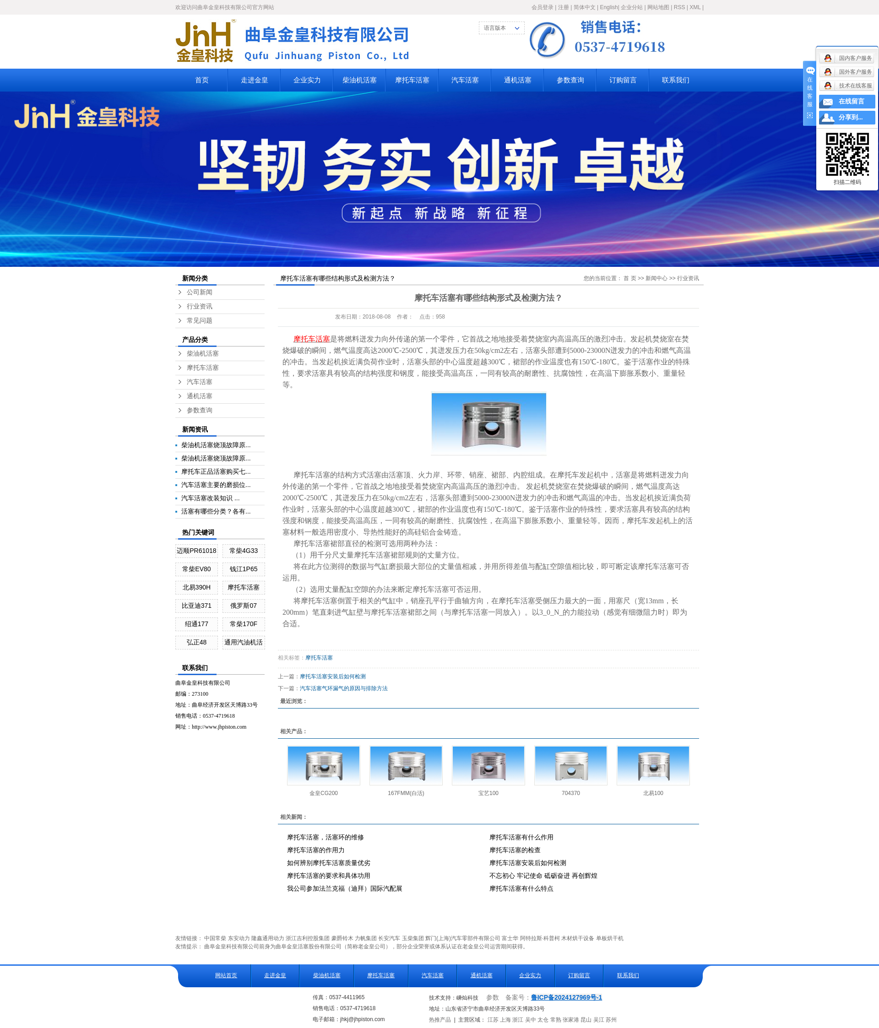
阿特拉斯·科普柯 (540, 938)
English (609, 7)
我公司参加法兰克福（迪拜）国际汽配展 (344, 888)
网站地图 (658, 7)
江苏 (493, 1020)
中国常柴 (215, 938)
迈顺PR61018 (196, 550)
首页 (202, 80)
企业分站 (632, 7)
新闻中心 (656, 278)
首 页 (630, 278)
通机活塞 (518, 80)
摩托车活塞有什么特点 (521, 888)
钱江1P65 (244, 569)
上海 (505, 1020)
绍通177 (196, 624)
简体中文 (585, 7)
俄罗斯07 (243, 605)
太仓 (542, 1020)
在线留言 (851, 101)
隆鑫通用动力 (267, 938)
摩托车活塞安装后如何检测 (333, 676)
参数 (492, 997)
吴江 (598, 1020)
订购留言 (623, 80)
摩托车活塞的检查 (515, 850)
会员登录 (542, 7)
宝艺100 (488, 793)
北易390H (197, 587)
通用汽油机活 (243, 642)
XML (694, 7)
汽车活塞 (465, 80)
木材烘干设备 (577, 938)
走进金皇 (254, 80)
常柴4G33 (243, 550)
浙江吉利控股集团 (308, 938)
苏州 (611, 1020)
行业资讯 (199, 306)
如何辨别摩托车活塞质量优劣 (328, 862)
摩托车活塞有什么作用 (521, 837)
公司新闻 (199, 292)
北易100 (653, 793)
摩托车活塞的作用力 (316, 850)
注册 (563, 7)
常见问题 (199, 320)
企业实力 (307, 80)
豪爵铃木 (342, 938)
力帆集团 (366, 938)
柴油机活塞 (359, 80)
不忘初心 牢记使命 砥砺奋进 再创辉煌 (543, 875)
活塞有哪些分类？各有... (216, 511)
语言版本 (495, 28)
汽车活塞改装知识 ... (210, 498)
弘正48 (197, 642)
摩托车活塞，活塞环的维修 (325, 837)
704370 (571, 793)
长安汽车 (389, 938)
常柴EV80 (196, 569)
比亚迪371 (197, 605)
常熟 (555, 1020)
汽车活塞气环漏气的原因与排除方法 (344, 688)
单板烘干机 (610, 938)
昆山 (586, 1020)
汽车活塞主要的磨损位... (216, 484)
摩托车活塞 (412, 80)
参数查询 (570, 80)
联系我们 (675, 80)
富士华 (510, 938)
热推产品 (440, 1020)
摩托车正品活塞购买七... (216, 471)
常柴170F (243, 624)
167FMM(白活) (406, 793)
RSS (679, 7)
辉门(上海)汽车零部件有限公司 (462, 938)
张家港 (571, 1020)
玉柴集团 (413, 938)
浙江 (517, 1020)
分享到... (851, 117)
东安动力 (239, 938)
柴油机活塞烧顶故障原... (216, 445)
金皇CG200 (323, 793)
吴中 (530, 1020)
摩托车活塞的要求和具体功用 (328, 875)
